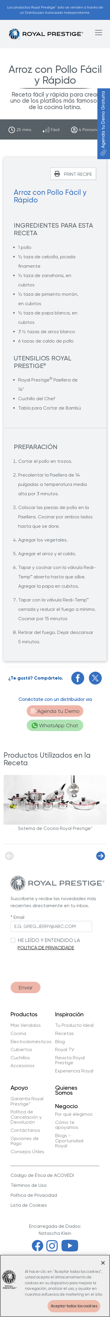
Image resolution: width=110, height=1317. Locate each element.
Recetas (64, 1033)
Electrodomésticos (31, 1041)
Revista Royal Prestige (70, 1060)
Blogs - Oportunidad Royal (69, 1140)
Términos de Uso (29, 1185)
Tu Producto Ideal (74, 1025)
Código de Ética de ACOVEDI (42, 1175)
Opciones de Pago (25, 1141)
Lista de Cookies (29, 1205)
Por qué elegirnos (74, 1114)
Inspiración (69, 1014)
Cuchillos (20, 1057)
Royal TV (64, 1049)
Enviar (25, 987)
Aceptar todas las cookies (74, 1306)
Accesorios (23, 1065)
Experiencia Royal (74, 1071)
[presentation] (55, 963)
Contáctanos (25, 1130)
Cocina (18, 1033)
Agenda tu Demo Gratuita (103, 123)
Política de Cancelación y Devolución (26, 1117)
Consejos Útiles (27, 1151)
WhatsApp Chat (55, 725)
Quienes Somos (66, 1090)
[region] (55, 1286)
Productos (24, 1014)
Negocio (66, 1106)
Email (18, 917)
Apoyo (19, 1088)
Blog (60, 1041)
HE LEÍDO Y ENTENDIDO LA (49, 940)
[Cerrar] (103, 1262)
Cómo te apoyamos (66, 1125)
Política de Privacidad (34, 1195)
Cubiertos (21, 1049)
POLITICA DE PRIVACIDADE (46, 947)
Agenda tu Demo (55, 711)
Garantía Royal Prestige (27, 1101)
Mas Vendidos (26, 1025)
